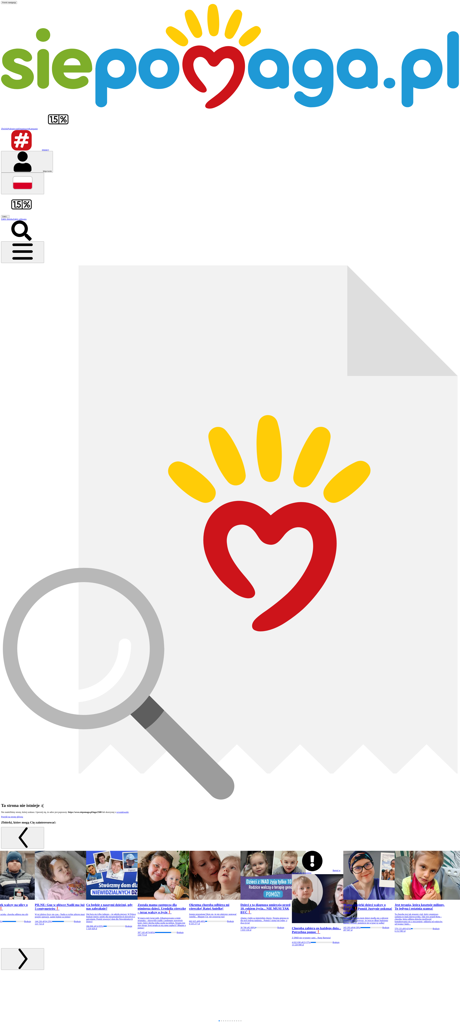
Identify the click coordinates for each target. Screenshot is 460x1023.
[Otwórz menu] (22, 252)
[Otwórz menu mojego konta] (27, 162)
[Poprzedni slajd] (22, 838)
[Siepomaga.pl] (230, 108)
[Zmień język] (22, 183)
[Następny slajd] (22, 959)
